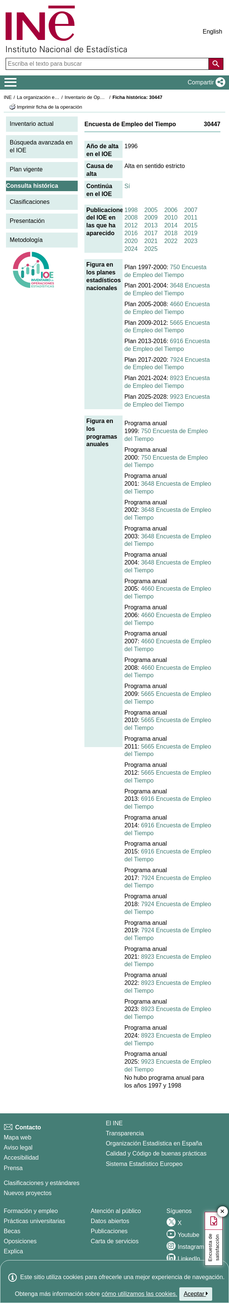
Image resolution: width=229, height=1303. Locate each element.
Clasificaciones (30, 202)
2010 (171, 217)
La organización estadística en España (58, 97)
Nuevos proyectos (28, 1193)
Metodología (26, 240)
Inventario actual (31, 124)
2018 (171, 233)
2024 (131, 249)
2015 (191, 225)
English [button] (212, 31)
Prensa (13, 1168)
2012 (131, 225)
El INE (114, 1123)
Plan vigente (26, 169)
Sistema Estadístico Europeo (144, 1164)
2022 (171, 241)
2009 (151, 217)
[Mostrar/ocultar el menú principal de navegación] (11, 82)
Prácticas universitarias (34, 1221)
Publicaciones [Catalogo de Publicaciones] (109, 1231)
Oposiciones (20, 1241)
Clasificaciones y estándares (42, 1183)
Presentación (27, 221)
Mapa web (17, 1137)
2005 (151, 210)
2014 (171, 225)
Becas (12, 1231)
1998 (131, 210)
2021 (151, 241)
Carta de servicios (115, 1241)
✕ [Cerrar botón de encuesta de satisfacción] (222, 1211)
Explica (13, 1251)
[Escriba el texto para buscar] (108, 64)
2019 (191, 233)
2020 (131, 241)
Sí (127, 186)
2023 (191, 241)
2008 (131, 217)
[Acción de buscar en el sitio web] (215, 64)
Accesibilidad (21, 1157)
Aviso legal (18, 1147)
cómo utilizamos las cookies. (139, 1294)
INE (8, 97)
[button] (205, 82)
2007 (191, 210)
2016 (131, 233)
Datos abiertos (110, 1221)
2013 (151, 225)
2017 (151, 233)
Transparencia (125, 1133)
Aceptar (196, 1293)
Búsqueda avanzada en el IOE (41, 146)
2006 (171, 210)
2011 (191, 217)
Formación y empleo (31, 1211)
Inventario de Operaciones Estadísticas (106, 97)
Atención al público (116, 1211)
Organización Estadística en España (154, 1143)
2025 (151, 249)
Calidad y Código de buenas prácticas (156, 1153)
